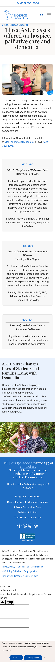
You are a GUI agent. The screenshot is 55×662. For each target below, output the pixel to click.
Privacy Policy (8, 566)
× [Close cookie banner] (44, 657)
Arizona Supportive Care (27, 507)
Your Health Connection (27, 517)
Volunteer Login (30, 576)
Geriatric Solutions (27, 512)
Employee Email (31, 571)
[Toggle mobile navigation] (48, 14)
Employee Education (12, 576)
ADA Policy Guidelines (12, 571)
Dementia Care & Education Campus (27, 502)
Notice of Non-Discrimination (30, 566)
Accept (16, 658)
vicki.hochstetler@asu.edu (19, 141)
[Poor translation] (10, 602)
